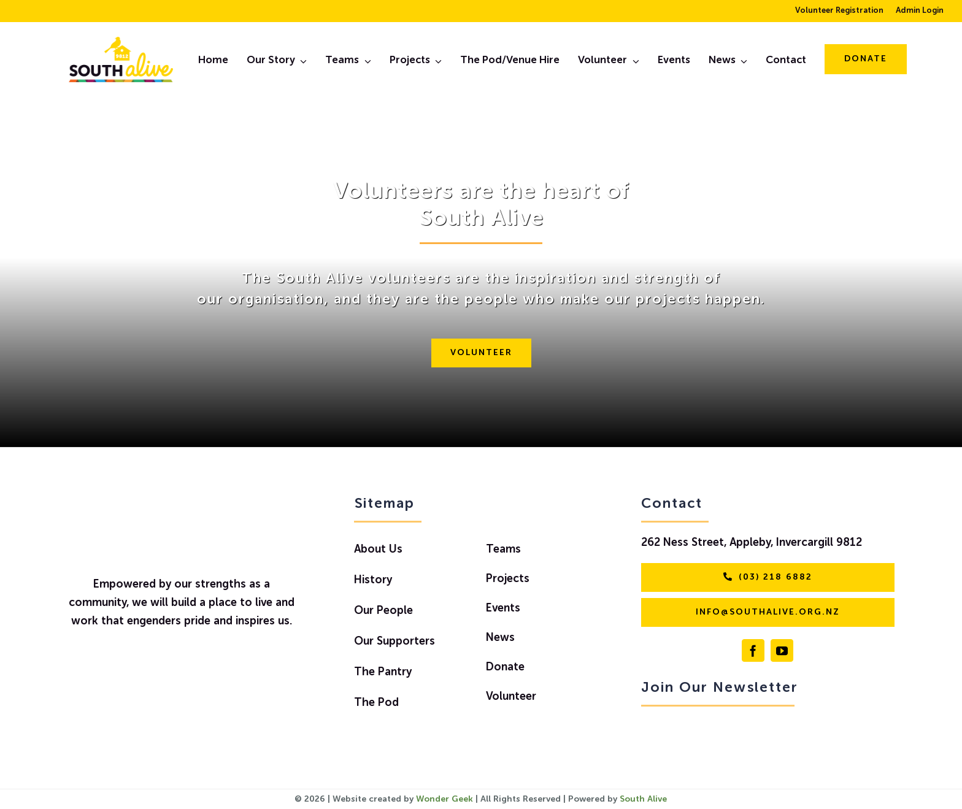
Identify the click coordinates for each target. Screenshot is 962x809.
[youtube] (782, 650)
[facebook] (753, 650)
